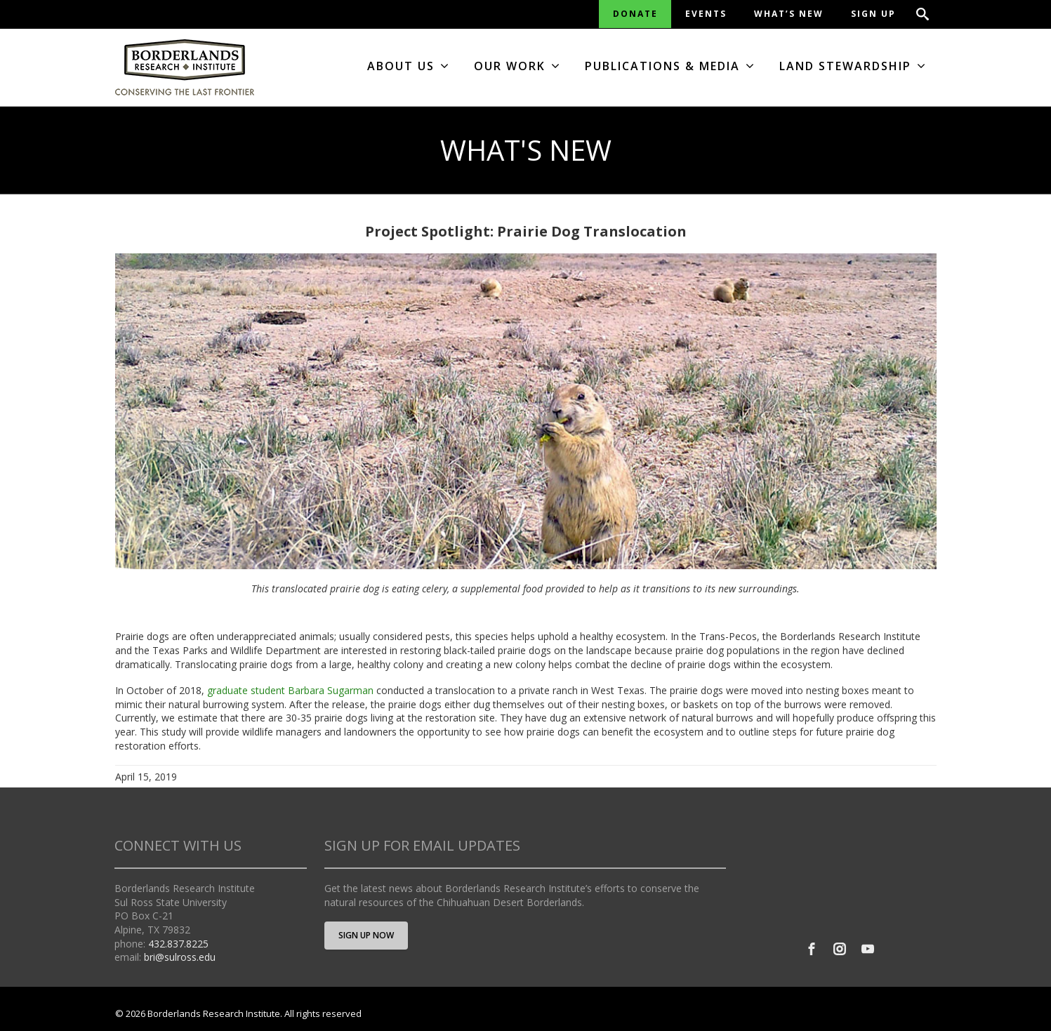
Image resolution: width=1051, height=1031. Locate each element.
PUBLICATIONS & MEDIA (670, 66)
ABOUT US (408, 66)
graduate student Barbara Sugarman (290, 690)
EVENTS (706, 14)
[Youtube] (868, 949)
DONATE (635, 14)
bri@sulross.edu (180, 957)
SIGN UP (873, 14)
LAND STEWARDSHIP (853, 66)
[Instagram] (840, 949)
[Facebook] (812, 949)
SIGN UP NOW (366, 935)
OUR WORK (517, 66)
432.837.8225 (178, 943)
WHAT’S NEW (789, 14)
